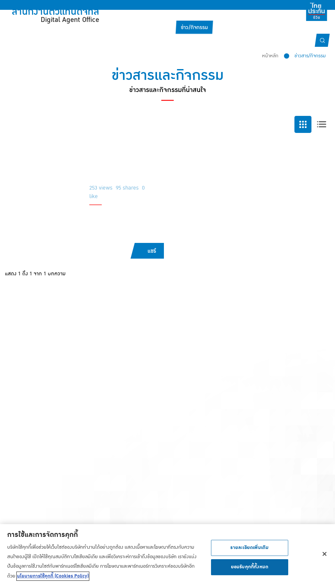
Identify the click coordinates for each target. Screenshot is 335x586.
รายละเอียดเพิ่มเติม (249, 549)
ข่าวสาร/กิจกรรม (310, 56)
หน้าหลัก (270, 56)
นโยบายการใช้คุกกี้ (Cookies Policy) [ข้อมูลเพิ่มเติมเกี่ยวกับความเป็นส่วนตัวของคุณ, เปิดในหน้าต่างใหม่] (53, 577)
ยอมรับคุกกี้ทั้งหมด (250, 568)
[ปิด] (324, 555)
